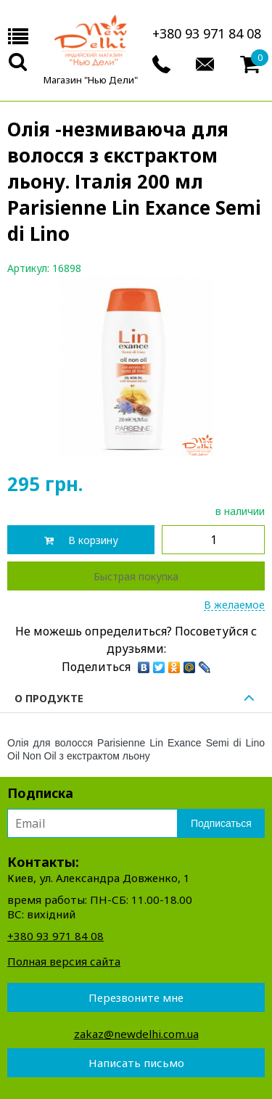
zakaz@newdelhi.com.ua (136, 1033)
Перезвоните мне (136, 997)
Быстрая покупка (136, 576)
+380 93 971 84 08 (206, 33)
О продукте (136, 699)
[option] (136, 365)
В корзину (93, 540)
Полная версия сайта (63, 961)
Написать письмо (136, 1062)
